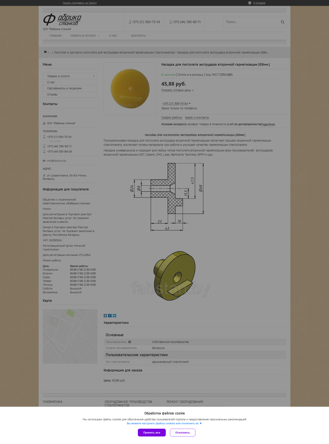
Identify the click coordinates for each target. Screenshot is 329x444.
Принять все (151, 432)
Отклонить (182, 432)
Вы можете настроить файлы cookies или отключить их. (163, 423)
